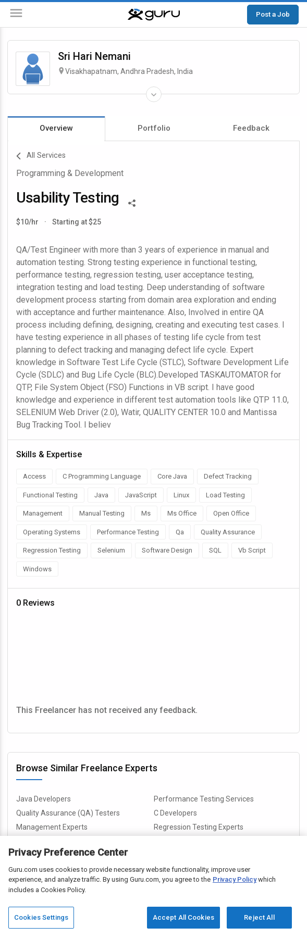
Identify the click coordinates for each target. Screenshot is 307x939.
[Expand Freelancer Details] (154, 94)
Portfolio (154, 128)
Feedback (251, 128)
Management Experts (52, 827)
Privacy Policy (234, 879)
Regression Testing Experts (198, 827)
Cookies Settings (41, 917)
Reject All (259, 917)
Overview (56, 128)
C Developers (175, 813)
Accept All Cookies (183, 917)
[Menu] (16, 14)
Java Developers (43, 799)
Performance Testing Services (204, 799)
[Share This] (132, 202)
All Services (41, 156)
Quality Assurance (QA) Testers (68, 813)
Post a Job (273, 14)
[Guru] (154, 14)
